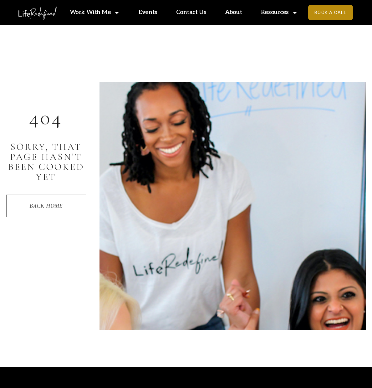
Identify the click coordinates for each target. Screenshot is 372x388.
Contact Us (191, 12)
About (233, 12)
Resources (279, 13)
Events (148, 12)
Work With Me (95, 13)
